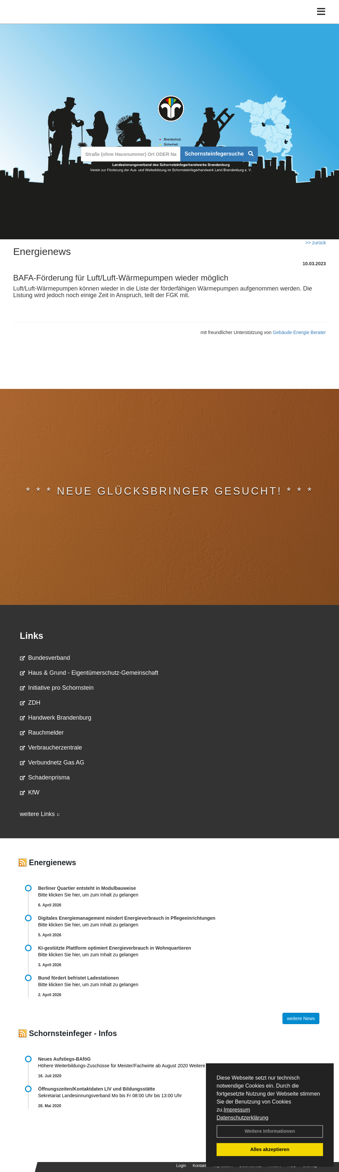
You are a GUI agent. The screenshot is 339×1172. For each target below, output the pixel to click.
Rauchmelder (42, 732)
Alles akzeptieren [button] (269, 1149)
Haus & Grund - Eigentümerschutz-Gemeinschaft (89, 672)
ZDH (30, 702)
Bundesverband (45, 657)
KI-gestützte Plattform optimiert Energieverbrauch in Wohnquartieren (114, 948)
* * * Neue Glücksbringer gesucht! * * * (169, 491)
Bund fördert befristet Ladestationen (78, 978)
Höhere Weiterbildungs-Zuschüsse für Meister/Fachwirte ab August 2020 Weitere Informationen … (139, 1065)
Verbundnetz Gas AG (52, 762)
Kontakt (199, 1165)
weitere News (301, 1018)
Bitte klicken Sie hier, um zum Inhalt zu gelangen (88, 894)
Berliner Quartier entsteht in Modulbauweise (87, 888)
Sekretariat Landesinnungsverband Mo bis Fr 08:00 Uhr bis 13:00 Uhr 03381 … (141, 1095)
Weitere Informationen (270, 1131)
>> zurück (315, 242)
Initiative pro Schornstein (57, 687)
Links (32, 636)
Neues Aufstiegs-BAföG (64, 1059)
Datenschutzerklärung (242, 1117)
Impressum (237, 1110)
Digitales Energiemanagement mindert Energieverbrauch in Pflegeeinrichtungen (127, 918)
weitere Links (40, 814)
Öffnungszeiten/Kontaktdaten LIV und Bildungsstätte (96, 1089)
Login (181, 1165)
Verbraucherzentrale (51, 747)
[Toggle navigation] (321, 19)
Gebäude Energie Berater (299, 332)
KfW (30, 792)
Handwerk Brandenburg (55, 717)
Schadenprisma (45, 777)
